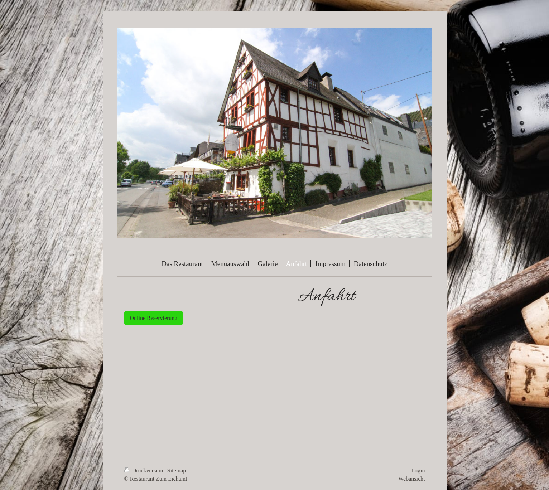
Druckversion (144, 470)
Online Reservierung (154, 318)
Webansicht (411, 479)
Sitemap (176, 470)
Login (418, 470)
